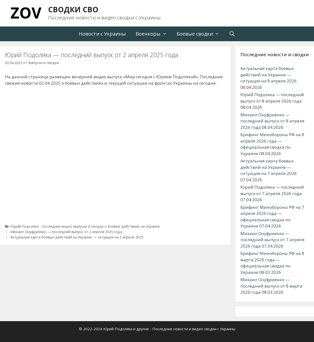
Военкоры (154, 33)
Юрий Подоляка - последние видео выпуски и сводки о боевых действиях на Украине (85, 226)
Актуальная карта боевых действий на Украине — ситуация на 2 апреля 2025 (76, 237)
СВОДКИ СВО (73, 9)
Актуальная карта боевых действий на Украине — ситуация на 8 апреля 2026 (268, 75)
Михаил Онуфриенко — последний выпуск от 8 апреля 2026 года (272, 121)
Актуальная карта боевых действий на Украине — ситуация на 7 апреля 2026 (268, 167)
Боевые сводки (200, 33)
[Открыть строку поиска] (232, 33)
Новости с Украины (102, 33)
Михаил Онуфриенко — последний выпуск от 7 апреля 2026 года (272, 240)
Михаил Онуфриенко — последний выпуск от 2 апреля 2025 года (66, 231)
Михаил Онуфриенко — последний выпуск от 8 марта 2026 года (271, 286)
